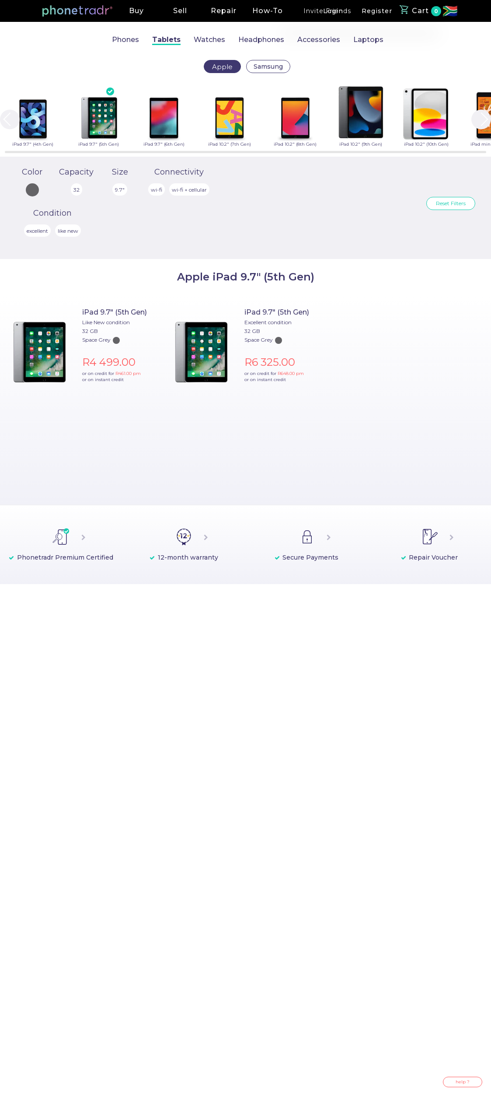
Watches (209, 39)
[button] (77, 11)
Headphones (261, 39)
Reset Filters (451, 203)
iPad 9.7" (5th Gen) (114, 312)
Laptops (368, 39)
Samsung (268, 66)
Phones (125, 39)
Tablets (166, 39)
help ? (463, 1082)
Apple (222, 67)
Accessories (318, 39)
